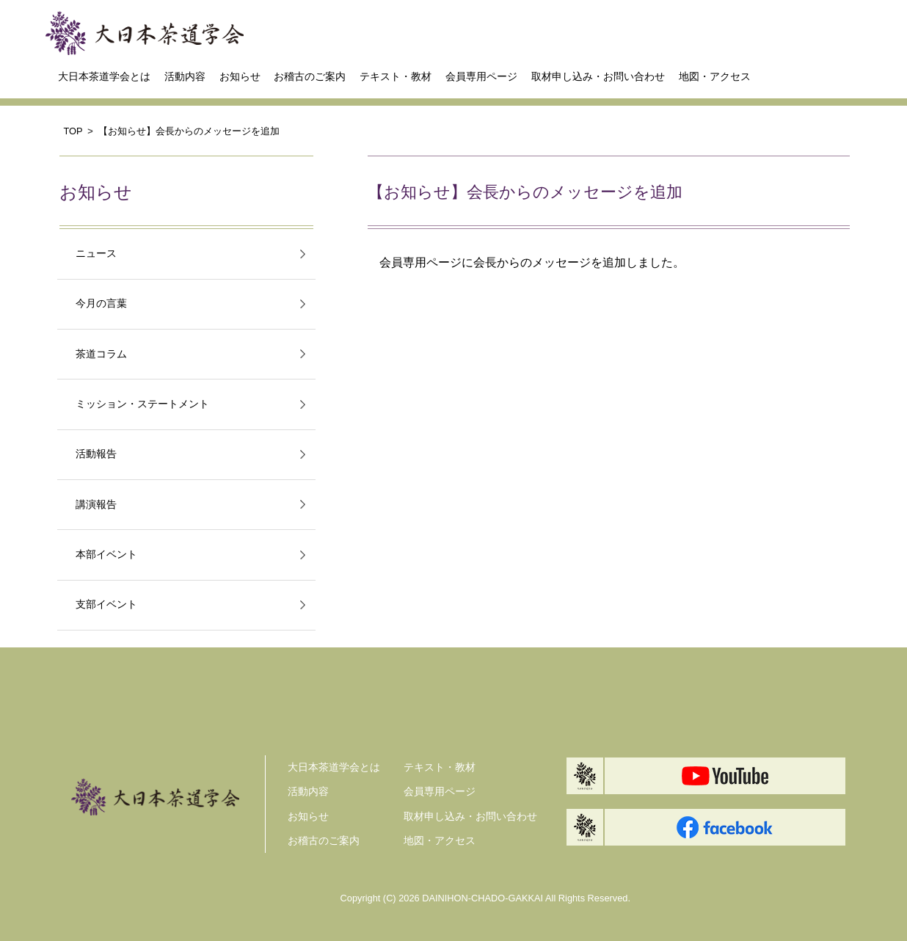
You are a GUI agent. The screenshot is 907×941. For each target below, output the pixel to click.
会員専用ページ (481, 76)
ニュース (96, 253)
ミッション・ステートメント (142, 404)
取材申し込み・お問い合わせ (598, 76)
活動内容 (184, 76)
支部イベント (106, 604)
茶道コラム (101, 354)
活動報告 (96, 453)
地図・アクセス (715, 76)
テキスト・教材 (395, 76)
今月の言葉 (101, 303)
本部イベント (106, 554)
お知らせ (240, 76)
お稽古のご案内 (310, 76)
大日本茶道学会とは (104, 76)
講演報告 (96, 504)
